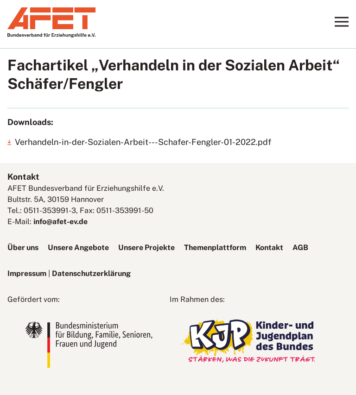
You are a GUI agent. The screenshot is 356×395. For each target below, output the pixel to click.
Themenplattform (215, 247)
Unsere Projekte (146, 247)
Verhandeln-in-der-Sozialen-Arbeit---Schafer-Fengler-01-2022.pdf (143, 142)
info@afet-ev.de (60, 221)
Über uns (22, 247)
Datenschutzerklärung (91, 273)
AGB (300, 247)
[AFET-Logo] (51, 35)
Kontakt (269, 247)
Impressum (26, 273)
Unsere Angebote (78, 247)
